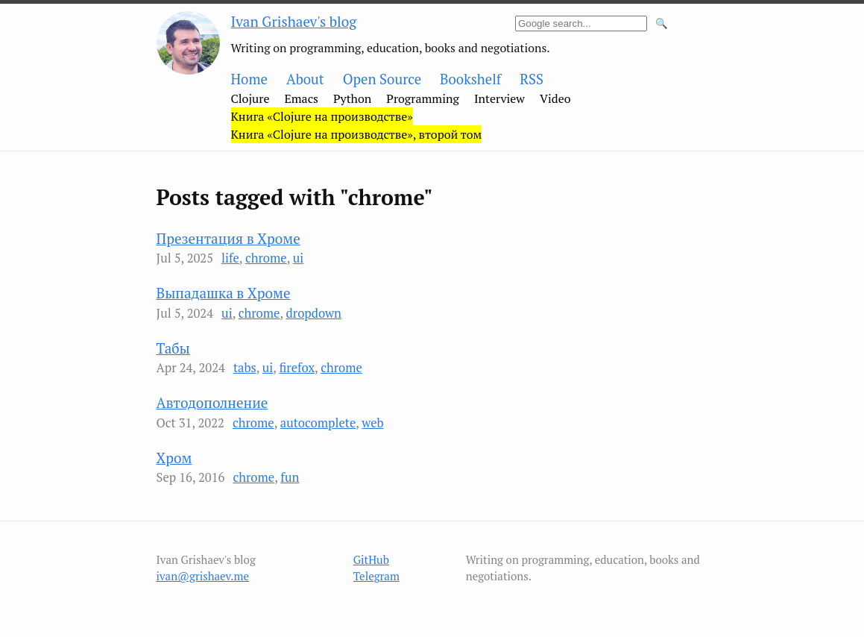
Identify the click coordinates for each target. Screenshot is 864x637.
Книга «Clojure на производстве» (322, 116)
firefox (297, 368)
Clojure (250, 98)
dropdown (313, 313)
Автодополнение (212, 402)
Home (249, 79)
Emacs (301, 98)
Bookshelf (470, 79)
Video (555, 98)
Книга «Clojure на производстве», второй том (356, 134)
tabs (244, 368)
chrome (266, 258)
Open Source (382, 79)
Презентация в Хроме (228, 238)
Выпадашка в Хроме (224, 292)
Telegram (376, 575)
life (230, 258)
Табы (173, 348)
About (305, 79)
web (372, 423)
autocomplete (318, 423)
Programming (422, 98)
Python (352, 98)
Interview (499, 98)
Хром (174, 457)
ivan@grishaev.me (203, 575)
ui (298, 258)
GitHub (371, 559)
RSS (531, 79)
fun (289, 477)
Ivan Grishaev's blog (294, 21)
